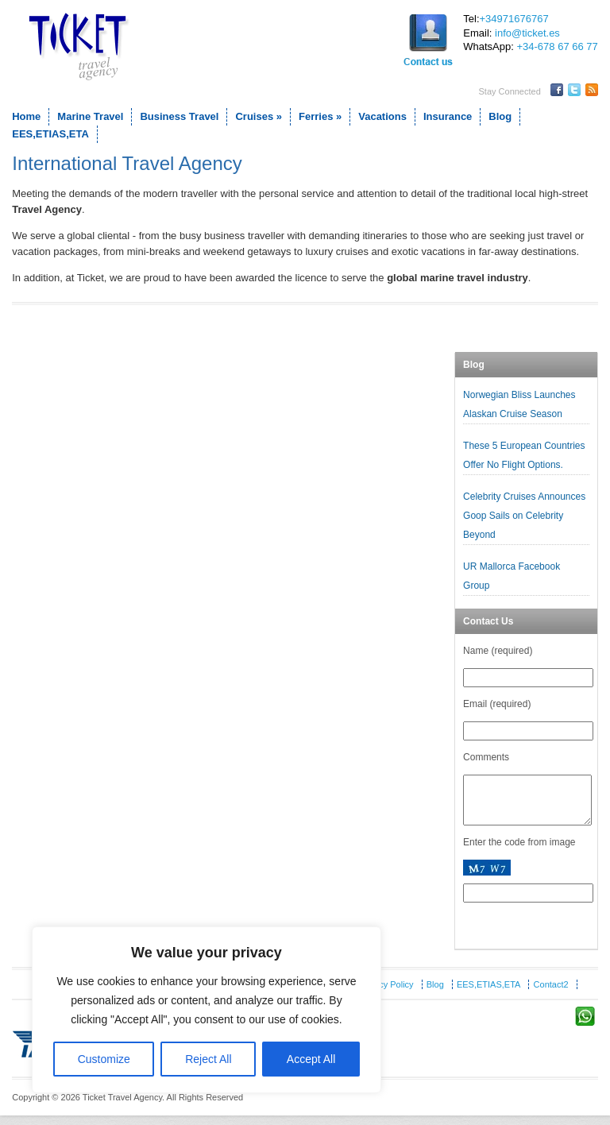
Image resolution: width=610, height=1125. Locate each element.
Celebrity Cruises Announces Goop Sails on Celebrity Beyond (524, 515)
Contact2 (551, 994)
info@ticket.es (527, 33)
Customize (104, 1059)
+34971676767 (514, 19)
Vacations (382, 116)
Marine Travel (90, 116)
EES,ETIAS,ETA (50, 134)
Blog (500, 116)
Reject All (208, 1059)
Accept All (311, 1059)
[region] (206, 1009)
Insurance (447, 116)
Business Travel (179, 116)
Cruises (258, 116)
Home (26, 116)
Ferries (320, 116)
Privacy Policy (386, 994)
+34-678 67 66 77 (556, 46)
